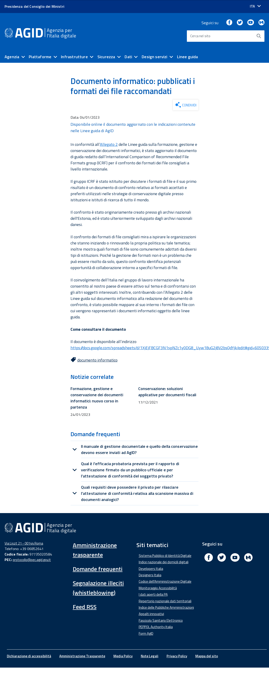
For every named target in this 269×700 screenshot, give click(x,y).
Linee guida (187, 57)
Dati (128, 57)
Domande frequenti (98, 568)
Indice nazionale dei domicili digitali (163, 562)
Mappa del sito (206, 656)
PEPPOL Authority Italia (156, 626)
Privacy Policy (177, 656)
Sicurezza (106, 57)
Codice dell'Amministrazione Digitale (165, 581)
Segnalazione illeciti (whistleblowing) (98, 588)
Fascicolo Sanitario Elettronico (161, 620)
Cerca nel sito (200, 36)
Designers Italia (150, 575)
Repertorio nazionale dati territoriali (165, 601)
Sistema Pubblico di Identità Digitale (165, 555)
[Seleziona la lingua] (255, 6)
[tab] (135, 449)
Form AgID (146, 633)
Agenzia (12, 57)
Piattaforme (40, 57)
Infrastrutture (74, 57)
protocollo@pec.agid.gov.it (32, 559)
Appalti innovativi (151, 613)
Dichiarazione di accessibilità (29, 656)
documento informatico (97, 360)
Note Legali (149, 656)
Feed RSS (85, 606)
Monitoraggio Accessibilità (158, 588)
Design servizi (154, 57)
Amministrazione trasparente (95, 550)
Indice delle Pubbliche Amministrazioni (166, 607)
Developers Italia (151, 568)
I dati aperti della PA (153, 594)
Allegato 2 (109, 144)
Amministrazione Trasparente (82, 656)
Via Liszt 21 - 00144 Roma (24, 543)
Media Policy (123, 656)
